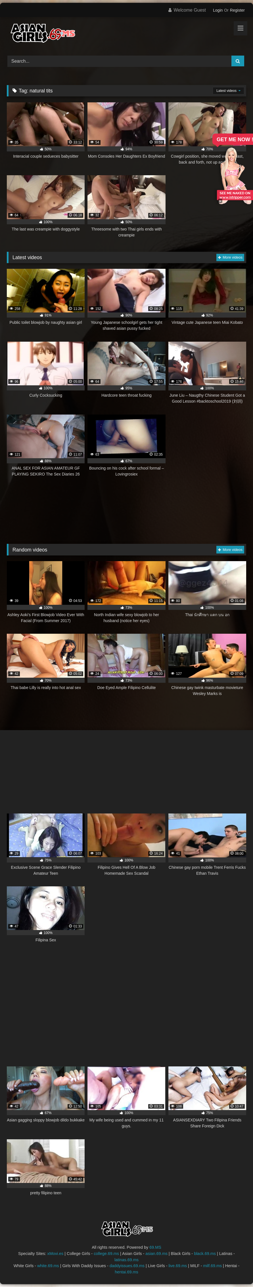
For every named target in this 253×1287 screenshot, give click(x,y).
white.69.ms (48, 1265)
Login (218, 10)
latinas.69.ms (126, 1260)
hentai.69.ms (126, 1272)
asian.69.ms (156, 1253)
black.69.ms (205, 1253)
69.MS (155, 1247)
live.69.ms (177, 1265)
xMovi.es (55, 1253)
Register (237, 10)
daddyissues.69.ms (127, 1265)
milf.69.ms (212, 1265)
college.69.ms (106, 1253)
